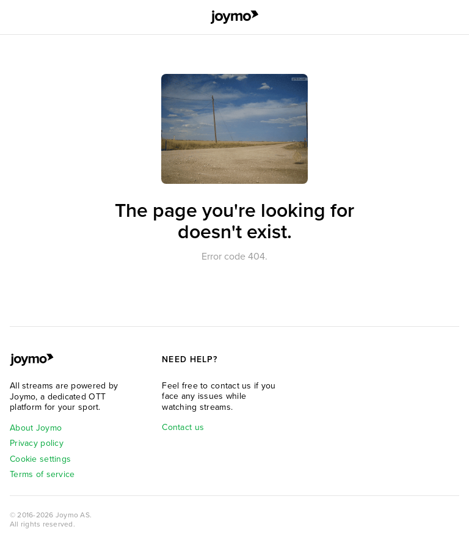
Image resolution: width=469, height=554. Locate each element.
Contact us (183, 427)
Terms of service (42, 474)
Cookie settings (40, 459)
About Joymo (36, 428)
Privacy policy (37, 443)
